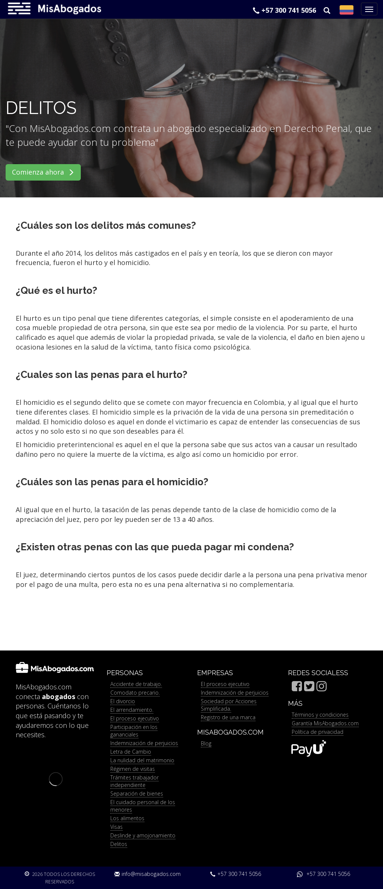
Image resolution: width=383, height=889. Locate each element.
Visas (116, 826)
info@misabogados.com (147, 873)
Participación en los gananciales (133, 730)
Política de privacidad (317, 731)
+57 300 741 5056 (284, 10)
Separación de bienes (136, 793)
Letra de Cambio (130, 751)
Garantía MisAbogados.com (325, 723)
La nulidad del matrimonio (142, 760)
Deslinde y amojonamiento (142, 835)
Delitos (118, 844)
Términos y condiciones (320, 714)
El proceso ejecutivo (134, 718)
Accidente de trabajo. (136, 683)
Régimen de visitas (132, 768)
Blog (206, 743)
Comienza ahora (43, 171)
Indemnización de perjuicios (144, 743)
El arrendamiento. (131, 709)
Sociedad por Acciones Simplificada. (229, 705)
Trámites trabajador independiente (134, 781)
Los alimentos (127, 818)
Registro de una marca (228, 717)
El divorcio (122, 701)
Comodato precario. (135, 692)
